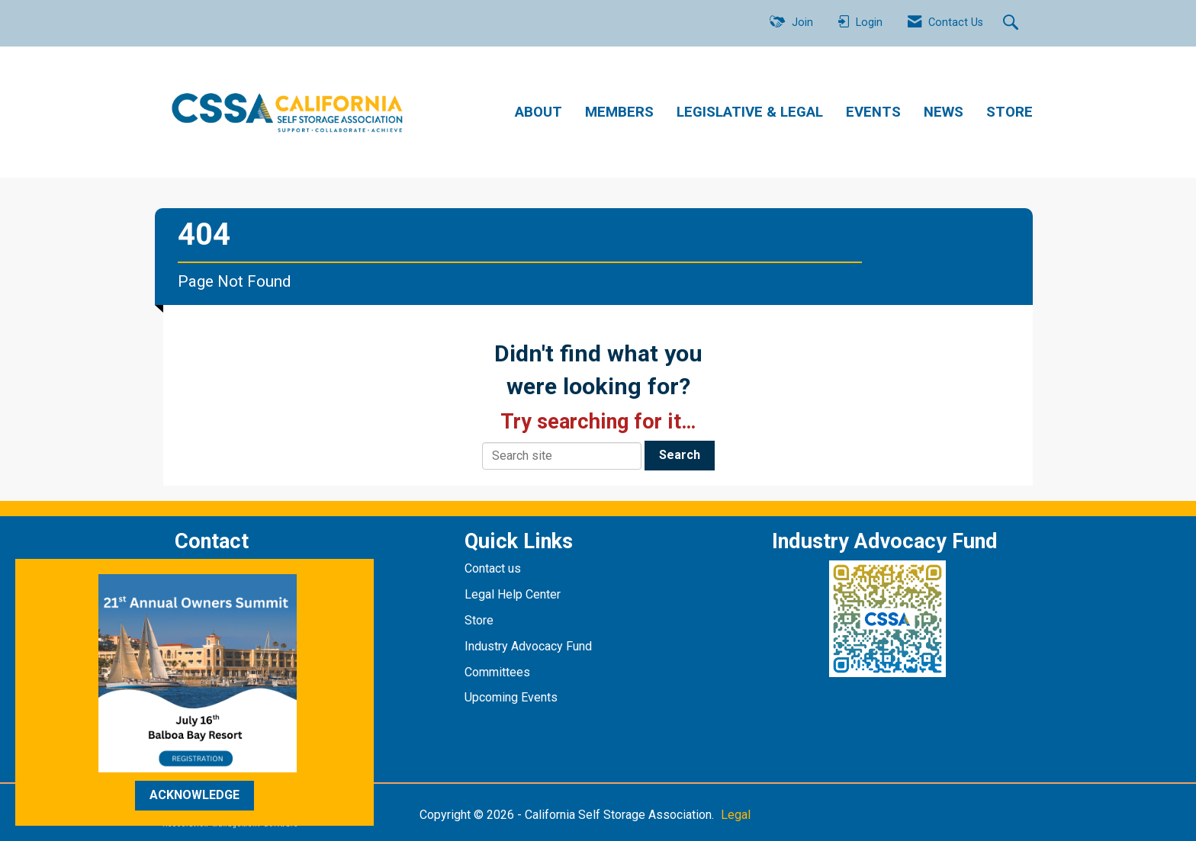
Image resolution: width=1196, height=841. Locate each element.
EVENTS (873, 112)
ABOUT (538, 112)
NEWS (943, 112)
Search (679, 455)
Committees (497, 672)
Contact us (494, 568)
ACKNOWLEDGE (195, 795)
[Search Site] (1012, 24)
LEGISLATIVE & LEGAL (750, 112)
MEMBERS (619, 112)
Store (481, 620)
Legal (736, 814)
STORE (1009, 112)
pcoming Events (516, 697)
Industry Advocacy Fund (528, 646)
